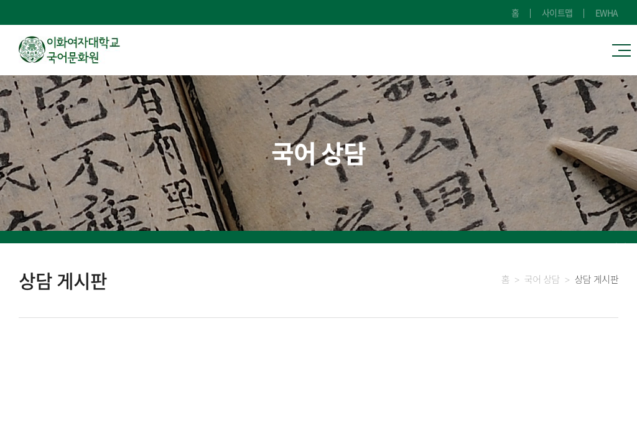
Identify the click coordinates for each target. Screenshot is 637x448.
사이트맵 (557, 12)
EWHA (606, 12)
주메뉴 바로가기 (0, 0)
